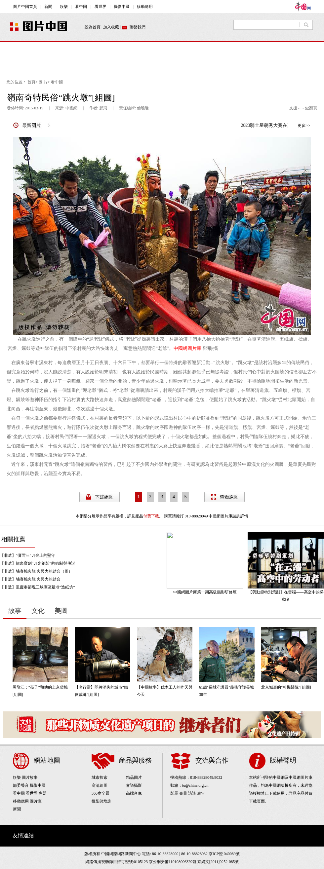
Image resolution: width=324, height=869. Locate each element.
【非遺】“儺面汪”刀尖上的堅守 (27, 555)
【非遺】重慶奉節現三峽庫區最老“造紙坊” (37, 587)
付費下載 (151, 516)
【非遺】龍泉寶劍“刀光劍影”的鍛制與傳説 (37, 563)
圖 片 (43, 82)
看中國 (57, 82)
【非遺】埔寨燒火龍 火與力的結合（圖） (36, 571)
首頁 (31, 82)
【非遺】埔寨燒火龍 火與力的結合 (30, 579)
